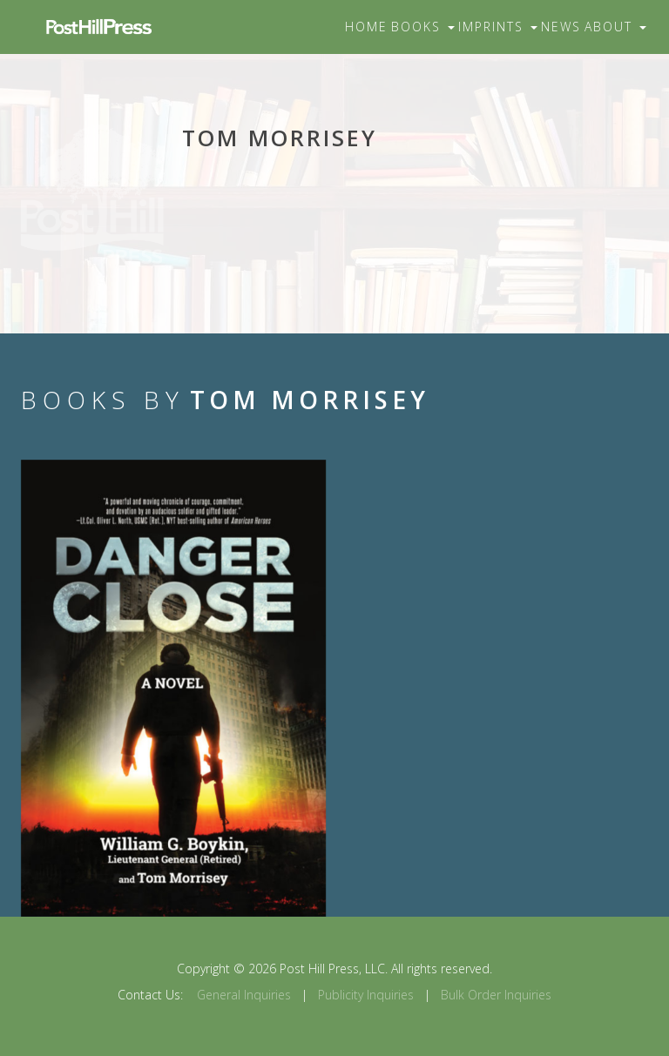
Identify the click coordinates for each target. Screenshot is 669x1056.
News (561, 26)
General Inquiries (244, 994)
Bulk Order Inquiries (496, 994)
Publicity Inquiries (366, 994)
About (615, 26)
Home (366, 26)
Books (423, 26)
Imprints (497, 26)
